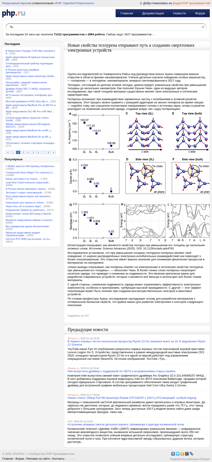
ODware (204, 459)
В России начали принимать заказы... (26, 189)
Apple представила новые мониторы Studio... (31, 76)
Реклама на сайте (38, 458)
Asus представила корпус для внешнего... (29, 196)
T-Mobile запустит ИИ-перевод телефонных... (31, 166)
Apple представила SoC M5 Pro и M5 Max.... (30, 111)
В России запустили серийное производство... (22, 71)
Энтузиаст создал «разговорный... (25, 192)
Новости (179, 13)
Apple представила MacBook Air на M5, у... (29, 130)
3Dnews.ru (73, 338)
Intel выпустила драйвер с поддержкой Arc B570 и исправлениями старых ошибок (122, 371)
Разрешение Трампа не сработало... (26, 210)
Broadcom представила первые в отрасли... (30, 220)
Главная (126, 13)
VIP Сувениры (70, 459)
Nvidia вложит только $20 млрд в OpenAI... (29, 213)
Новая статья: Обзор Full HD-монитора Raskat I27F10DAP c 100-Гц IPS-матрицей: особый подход (132, 397)
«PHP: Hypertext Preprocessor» (74, 3)
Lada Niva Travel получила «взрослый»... (28, 182)
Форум (200, 13)
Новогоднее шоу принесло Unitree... (26, 202)
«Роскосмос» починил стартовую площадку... (31, 143)
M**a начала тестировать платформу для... (30, 95)
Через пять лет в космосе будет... (24, 206)
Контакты (58, 458)
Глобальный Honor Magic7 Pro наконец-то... (30, 172)
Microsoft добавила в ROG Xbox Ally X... (28, 101)
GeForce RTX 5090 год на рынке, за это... (29, 239)
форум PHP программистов (191, 3)
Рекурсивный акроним (16, 3)
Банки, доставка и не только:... (23, 178)
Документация (153, 13)
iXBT (86, 315)
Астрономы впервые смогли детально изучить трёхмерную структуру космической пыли (126, 424)
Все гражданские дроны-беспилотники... (28, 226)
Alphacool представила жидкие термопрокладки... (23, 234)
